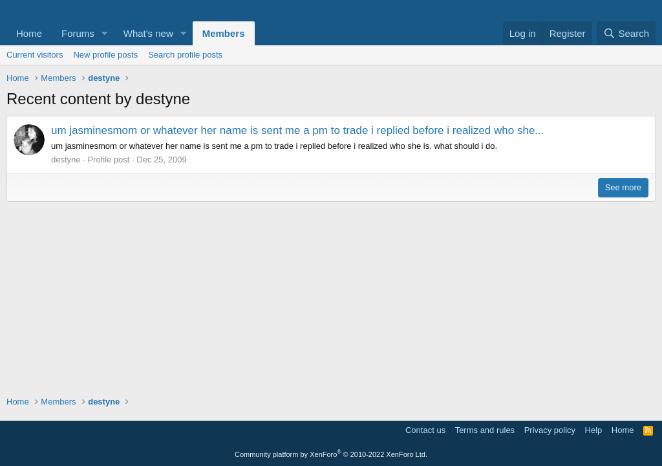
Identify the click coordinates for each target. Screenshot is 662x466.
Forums (77, 33)
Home (29, 33)
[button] (105, 33)
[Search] (626, 33)
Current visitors (34, 55)
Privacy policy (549, 430)
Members (223, 33)
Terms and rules (485, 430)
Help (594, 430)
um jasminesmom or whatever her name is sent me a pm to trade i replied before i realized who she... (297, 130)
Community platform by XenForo (331, 454)
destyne (66, 159)
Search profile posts (185, 55)
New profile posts (105, 55)
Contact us (425, 430)
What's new (148, 33)
